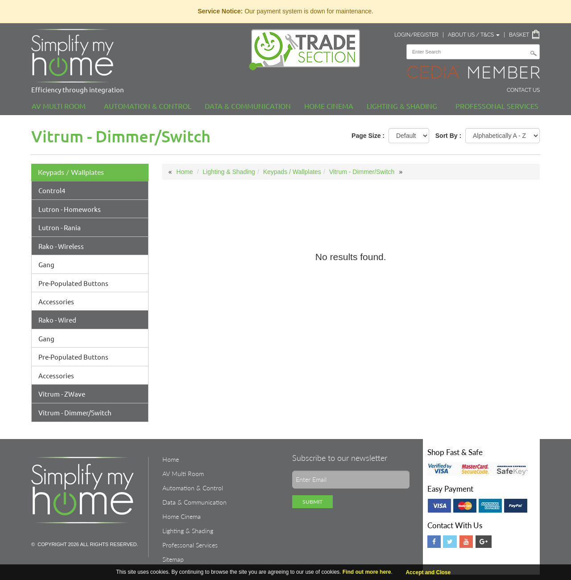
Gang (46, 264)
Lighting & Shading (402, 105)
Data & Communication (248, 105)
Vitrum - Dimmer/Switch (75, 412)
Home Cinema (328, 105)
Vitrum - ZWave (61, 393)
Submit (312, 501)
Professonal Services (496, 105)
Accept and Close (428, 572)
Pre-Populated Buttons (73, 283)
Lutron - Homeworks (69, 209)
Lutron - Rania (59, 227)
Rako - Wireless (61, 246)
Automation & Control (147, 105)
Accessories (56, 301)
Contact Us (523, 90)
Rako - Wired (57, 319)
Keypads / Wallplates (71, 172)
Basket (519, 35)
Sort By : (448, 135)
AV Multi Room (59, 105)
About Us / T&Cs (474, 35)
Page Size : (368, 135)
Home (184, 171)
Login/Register (416, 35)
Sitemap (173, 559)
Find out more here (367, 572)
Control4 (51, 190)
